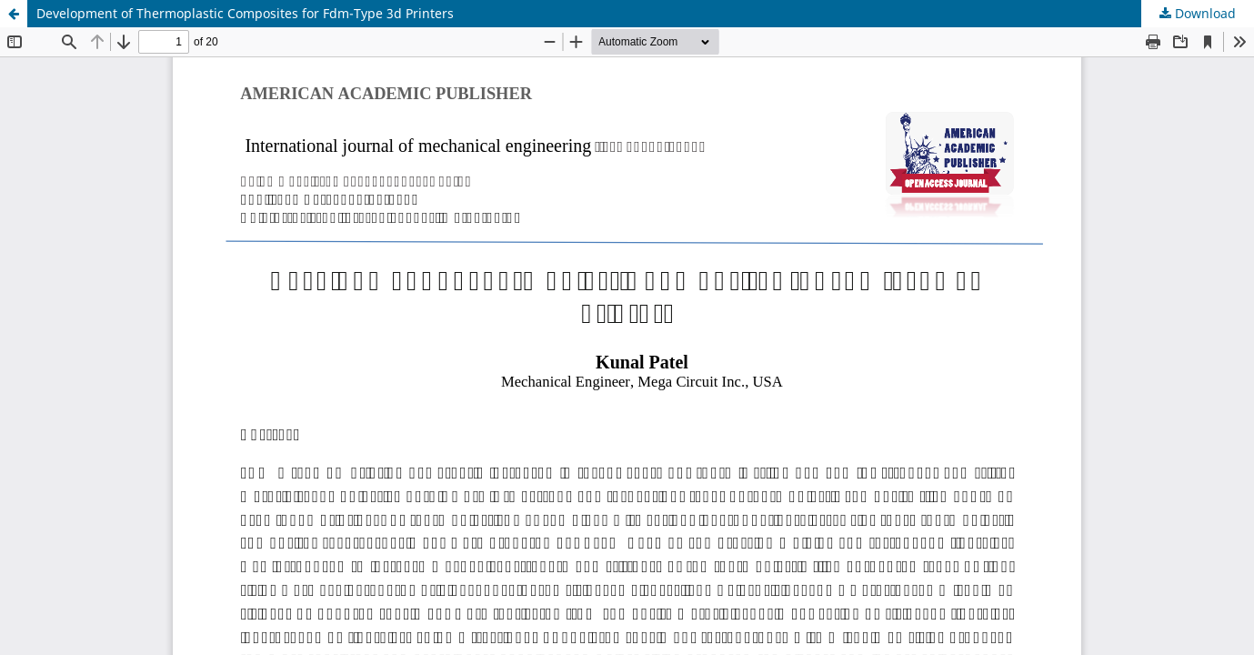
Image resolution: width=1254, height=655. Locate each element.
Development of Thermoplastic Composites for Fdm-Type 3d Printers (245, 13)
